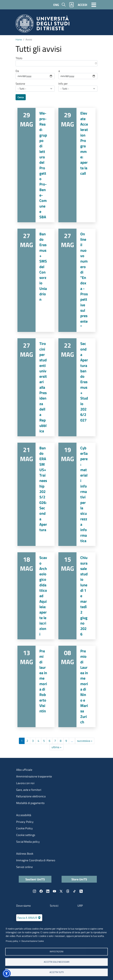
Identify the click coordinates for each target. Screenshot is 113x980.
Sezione (20, 84)
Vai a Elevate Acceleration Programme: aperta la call (77, 165)
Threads (68, 891)
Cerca (21, 97)
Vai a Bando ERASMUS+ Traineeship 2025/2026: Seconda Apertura (36, 494)
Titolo (19, 58)
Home (19, 39)
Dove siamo (23, 905)
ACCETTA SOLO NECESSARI (56, 961)
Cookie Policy (24, 828)
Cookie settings (25, 835)
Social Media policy (28, 841)
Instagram (34, 891)
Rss (81, 891)
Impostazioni (56, 951)
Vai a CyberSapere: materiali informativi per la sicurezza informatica (77, 494)
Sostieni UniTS (35, 879)
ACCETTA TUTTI (57, 972)
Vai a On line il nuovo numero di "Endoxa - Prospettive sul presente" (77, 280)
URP (80, 905)
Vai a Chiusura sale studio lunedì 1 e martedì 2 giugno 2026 (77, 595)
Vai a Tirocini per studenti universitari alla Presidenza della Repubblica (36, 387)
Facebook (41, 891)
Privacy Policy (24, 822)
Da (17, 71)
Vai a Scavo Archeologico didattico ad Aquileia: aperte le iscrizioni (36, 595)
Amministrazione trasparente (34, 776)
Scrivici (54, 905)
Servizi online (24, 867)
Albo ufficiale (24, 770)
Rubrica (71, 4)
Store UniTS (79, 879)
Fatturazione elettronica (31, 796)
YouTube (54, 891)
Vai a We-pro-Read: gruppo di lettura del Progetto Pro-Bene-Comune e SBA (36, 165)
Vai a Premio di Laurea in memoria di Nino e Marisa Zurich (77, 686)
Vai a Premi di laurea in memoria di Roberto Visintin (36, 686)
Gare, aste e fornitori (28, 790)
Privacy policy (12, 941)
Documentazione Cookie (32, 941)
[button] (6, 973)
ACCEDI (82, 4)
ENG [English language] (56, 4)
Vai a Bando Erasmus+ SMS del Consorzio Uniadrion (36, 280)
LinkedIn (48, 891)
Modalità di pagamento (30, 803)
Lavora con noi (25, 783)
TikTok (74, 891)
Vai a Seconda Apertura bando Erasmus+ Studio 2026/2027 (77, 387)
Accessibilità (23, 815)
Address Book (24, 853)
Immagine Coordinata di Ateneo (35, 860)
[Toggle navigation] (94, 5)
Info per (63, 84)
